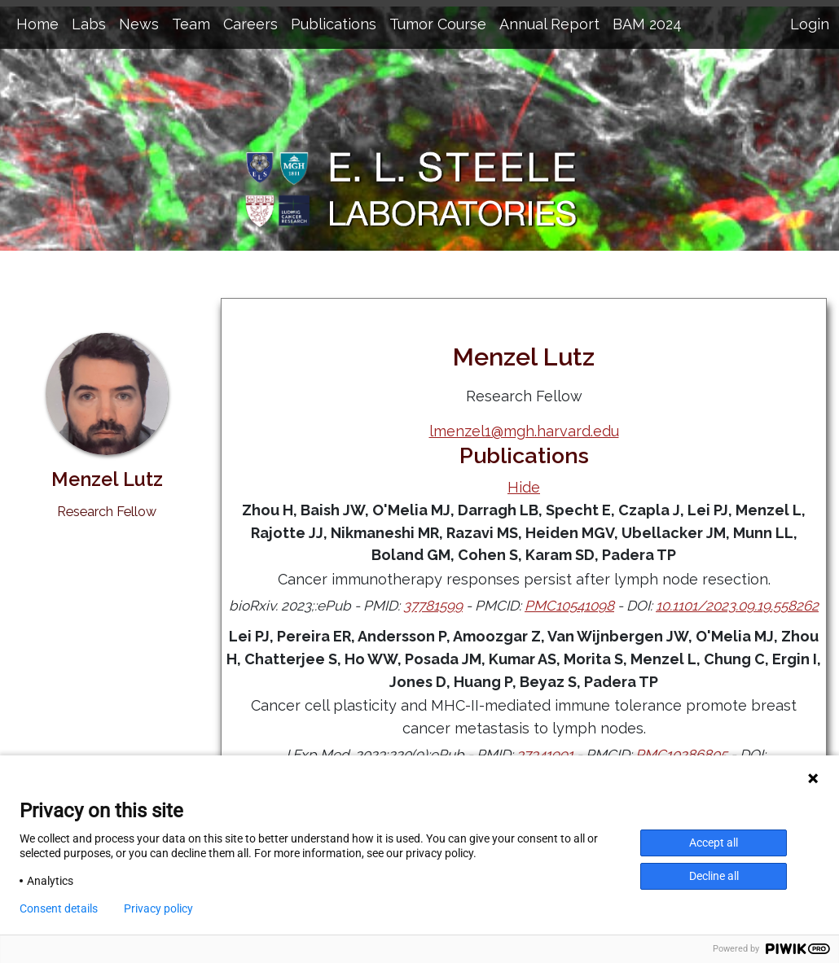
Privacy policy (158, 908)
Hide (523, 487)
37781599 (433, 605)
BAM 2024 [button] (647, 24)
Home (37, 24)
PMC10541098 (569, 605)
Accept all (713, 842)
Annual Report (549, 24)
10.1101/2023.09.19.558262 (737, 605)
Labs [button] (89, 24)
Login (809, 24)
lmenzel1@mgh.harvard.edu (524, 431)
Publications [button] (333, 24)
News (139, 24)
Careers (250, 24)
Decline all (714, 875)
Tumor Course (437, 24)
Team (191, 24)
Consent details (59, 908)
